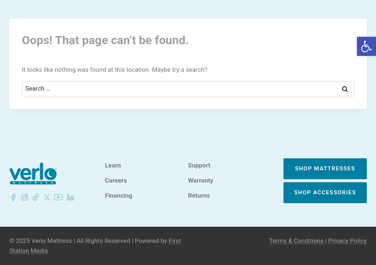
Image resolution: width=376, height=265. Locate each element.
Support (199, 165)
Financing (119, 195)
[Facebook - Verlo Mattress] (13, 197)
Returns (199, 195)
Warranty (200, 180)
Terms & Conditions (296, 240)
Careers (116, 180)
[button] (366, 46)
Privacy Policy (347, 240)
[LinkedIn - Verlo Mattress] (23, 197)
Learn (113, 165)
